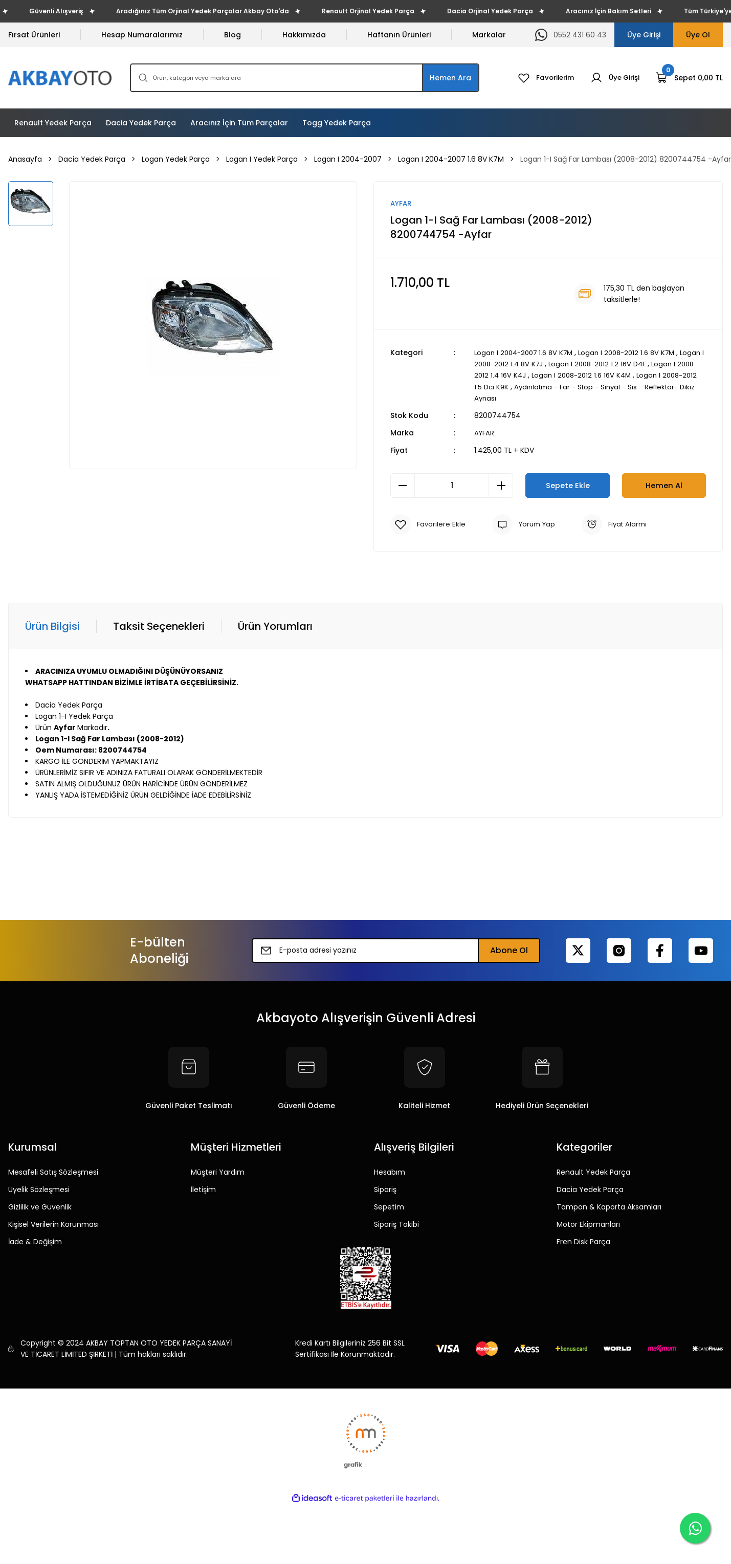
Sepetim (389, 1207)
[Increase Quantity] (501, 485)
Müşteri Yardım (218, 1172)
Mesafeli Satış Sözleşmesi (53, 1172)
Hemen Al (664, 485)
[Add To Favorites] (428, 524)
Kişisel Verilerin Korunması (53, 1224)
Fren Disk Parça (583, 1242)
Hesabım (389, 1172)
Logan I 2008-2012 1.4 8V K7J (524, 364)
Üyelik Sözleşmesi (39, 1189)
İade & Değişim (35, 1242)
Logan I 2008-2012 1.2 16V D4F (631, 364)
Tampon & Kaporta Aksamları (609, 1207)
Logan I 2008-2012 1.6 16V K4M (635, 375)
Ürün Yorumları (275, 626)
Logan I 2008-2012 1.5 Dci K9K (525, 387)
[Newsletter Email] (396, 950)
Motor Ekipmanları (588, 1224)
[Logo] (61, 78)
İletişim (203, 1189)
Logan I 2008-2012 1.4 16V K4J (525, 375)
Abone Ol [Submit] (509, 950)
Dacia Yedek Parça (590, 1189)
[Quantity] (451, 485)
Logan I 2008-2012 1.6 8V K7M (637, 353)
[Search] (304, 77)
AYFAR (485, 433)
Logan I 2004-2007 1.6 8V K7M (527, 353)
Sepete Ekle (567, 485)
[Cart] (689, 78)
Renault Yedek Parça (593, 1172)
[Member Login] (613, 78)
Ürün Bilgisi (52, 626)
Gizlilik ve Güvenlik (40, 1207)
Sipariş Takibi (396, 1224)
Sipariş (385, 1189)
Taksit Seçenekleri (159, 626)
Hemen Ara (450, 78)
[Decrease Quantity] (402, 485)
